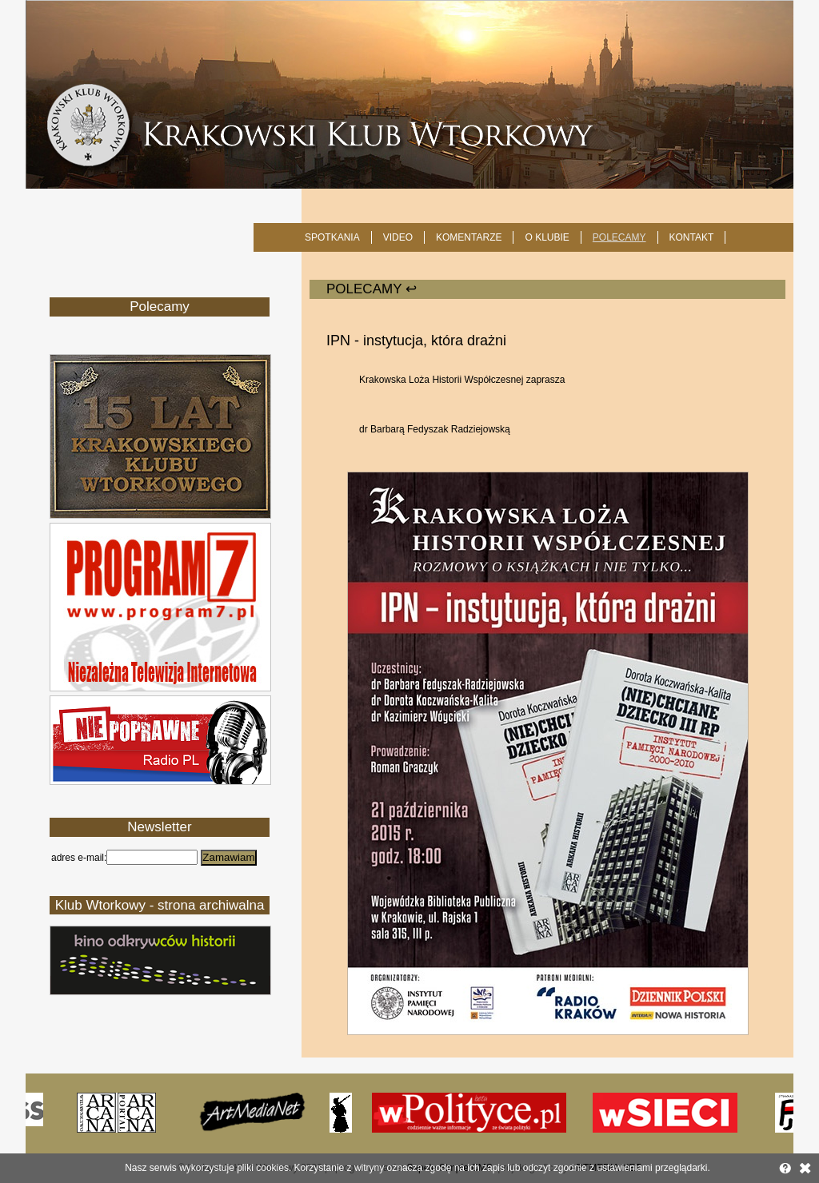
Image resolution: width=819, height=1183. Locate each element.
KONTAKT (691, 237)
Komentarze (468, 237)
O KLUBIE (547, 237)
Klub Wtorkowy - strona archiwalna (160, 905)
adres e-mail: (78, 857)
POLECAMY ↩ (371, 289)
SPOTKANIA (332, 237)
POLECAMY (619, 237)
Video (398, 237)
